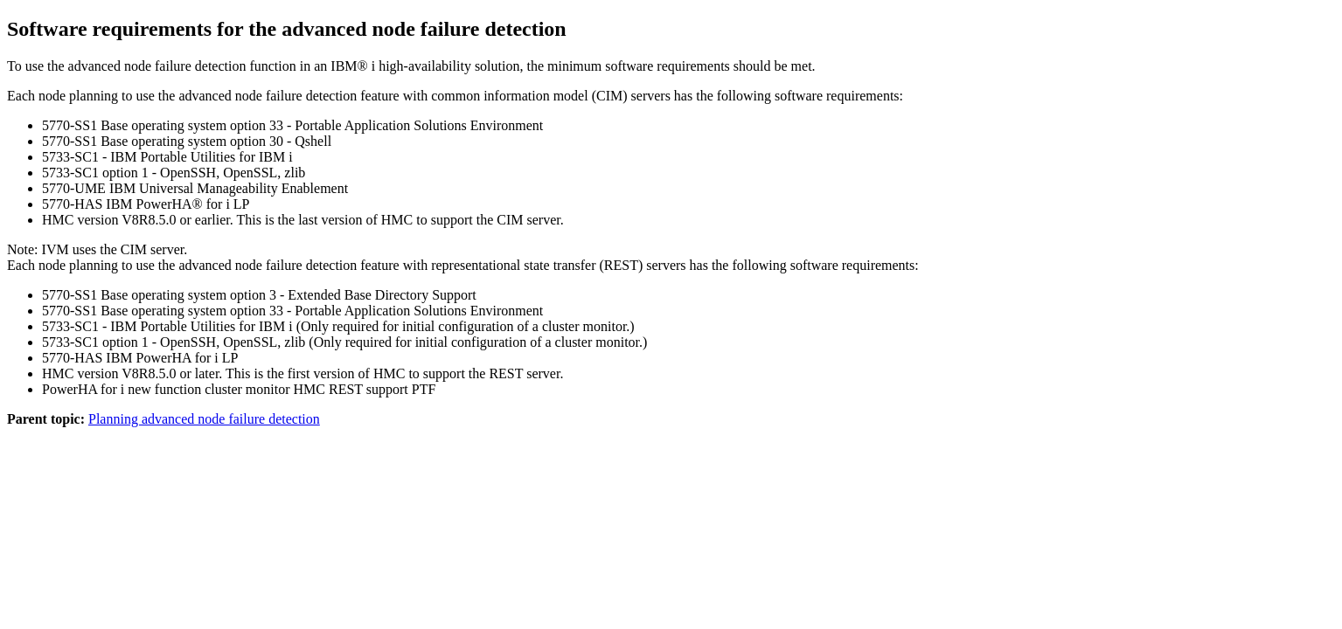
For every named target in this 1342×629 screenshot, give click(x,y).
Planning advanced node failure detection (204, 418)
